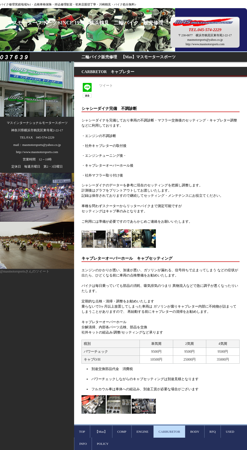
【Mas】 (101, 431)
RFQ (212, 431)
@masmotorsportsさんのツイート (24, 271)
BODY (194, 431)
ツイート (106, 85)
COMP (121, 431)
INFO (83, 444)
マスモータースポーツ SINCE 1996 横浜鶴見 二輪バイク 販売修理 (87, 22)
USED (230, 431)
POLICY (102, 444)
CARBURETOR (169, 431)
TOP (82, 431)
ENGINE (142, 431)
